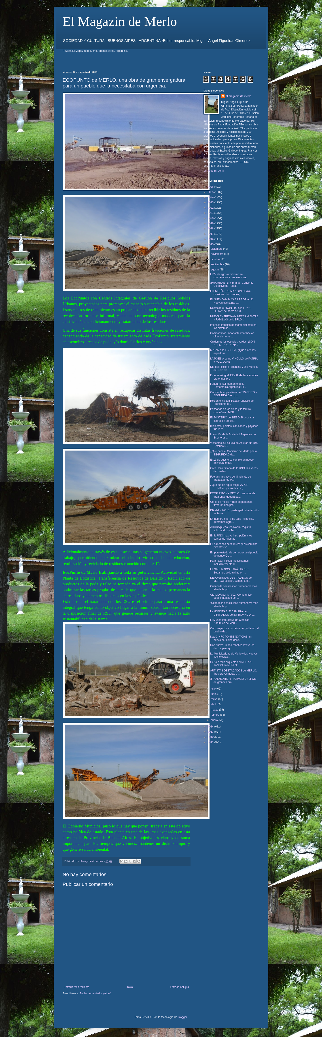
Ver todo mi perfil (213, 170)
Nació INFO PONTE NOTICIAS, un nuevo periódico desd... (231, 638)
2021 (211, 212)
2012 (211, 737)
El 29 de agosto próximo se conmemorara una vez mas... (229, 276)
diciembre (217, 248)
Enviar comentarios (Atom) (95, 993)
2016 (211, 239)
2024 (211, 197)
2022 (211, 207)
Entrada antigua (179, 987)
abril (214, 704)
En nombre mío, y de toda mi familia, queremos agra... (232, 520)
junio (214, 694)
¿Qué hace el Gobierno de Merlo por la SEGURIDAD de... (233, 453)
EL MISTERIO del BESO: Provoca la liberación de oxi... (232, 419)
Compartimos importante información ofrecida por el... (232, 335)
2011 (211, 742)
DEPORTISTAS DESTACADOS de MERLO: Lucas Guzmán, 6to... (231, 579)
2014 (211, 726)
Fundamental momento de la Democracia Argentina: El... (228, 385)
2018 (211, 228)
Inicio (130, 987)
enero (214, 720)
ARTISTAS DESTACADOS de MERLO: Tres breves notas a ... (233, 672)
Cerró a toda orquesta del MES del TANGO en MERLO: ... (231, 664)
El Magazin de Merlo (120, 21)
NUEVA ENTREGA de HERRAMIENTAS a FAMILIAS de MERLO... (234, 318)
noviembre (217, 254)
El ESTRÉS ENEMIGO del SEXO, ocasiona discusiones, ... (230, 292)
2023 (211, 202)
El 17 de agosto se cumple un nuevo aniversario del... (232, 461)
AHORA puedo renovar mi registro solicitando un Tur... (230, 529)
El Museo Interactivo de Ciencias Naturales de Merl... (229, 621)
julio (213, 688)
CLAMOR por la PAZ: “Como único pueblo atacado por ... (231, 596)
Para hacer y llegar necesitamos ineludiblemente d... (229, 562)
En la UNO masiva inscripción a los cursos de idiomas (231, 537)
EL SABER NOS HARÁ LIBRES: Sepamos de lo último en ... (229, 571)
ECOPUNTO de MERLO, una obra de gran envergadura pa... (232, 495)
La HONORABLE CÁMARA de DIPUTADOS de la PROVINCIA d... (232, 613)
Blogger (182, 1017)
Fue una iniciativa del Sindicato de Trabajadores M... (230, 478)
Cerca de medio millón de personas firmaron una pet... (231, 503)
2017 (211, 233)
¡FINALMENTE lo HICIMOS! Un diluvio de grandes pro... (233, 680)
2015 (211, 244)
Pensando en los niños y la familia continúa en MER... (230, 410)
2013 (211, 731)
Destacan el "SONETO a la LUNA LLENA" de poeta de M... (230, 309)
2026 (211, 186)
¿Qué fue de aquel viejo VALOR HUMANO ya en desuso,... (229, 486)
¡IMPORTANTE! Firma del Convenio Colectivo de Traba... (231, 284)
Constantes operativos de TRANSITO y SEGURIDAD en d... (233, 394)
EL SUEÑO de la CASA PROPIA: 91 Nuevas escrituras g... (232, 301)
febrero (215, 714)
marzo (215, 709)
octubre (215, 259)
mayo (214, 699)
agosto (215, 269)
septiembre (218, 264)
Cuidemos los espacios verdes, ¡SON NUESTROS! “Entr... (232, 343)
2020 (211, 218)
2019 (211, 223)
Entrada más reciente (76, 987)
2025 (211, 192)
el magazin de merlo (238, 96)
